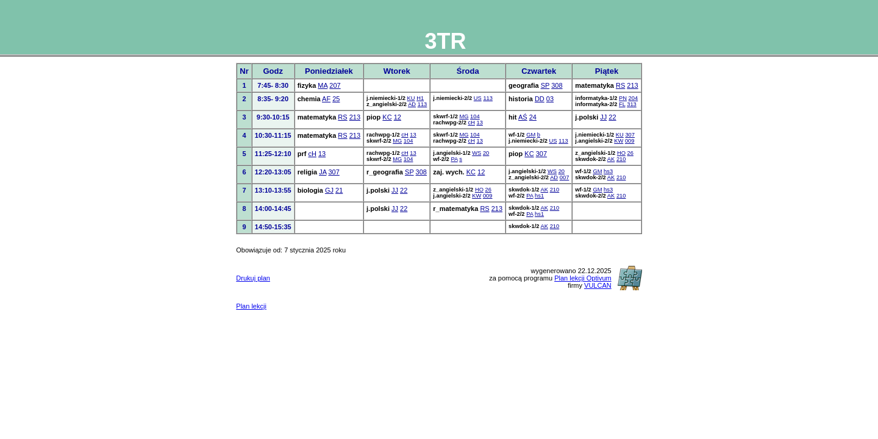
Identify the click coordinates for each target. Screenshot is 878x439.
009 (630, 141)
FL (622, 104)
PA (454, 159)
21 (339, 190)
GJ (329, 190)
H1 (420, 98)
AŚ (522, 117)
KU (411, 98)
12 (397, 117)
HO (621, 153)
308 (556, 85)
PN (623, 98)
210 (621, 159)
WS (476, 153)
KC (386, 117)
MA (322, 85)
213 (632, 85)
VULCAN (598, 285)
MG (463, 116)
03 (550, 98)
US (478, 98)
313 (632, 104)
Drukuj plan (253, 278)
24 (533, 117)
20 (486, 153)
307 (630, 135)
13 (479, 123)
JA (322, 172)
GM (530, 135)
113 (422, 104)
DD (539, 98)
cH (471, 123)
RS (620, 85)
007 (564, 177)
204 (633, 98)
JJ (603, 117)
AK (611, 159)
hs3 (608, 171)
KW (618, 141)
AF (326, 98)
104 (475, 116)
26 (630, 153)
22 (612, 117)
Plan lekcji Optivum (583, 278)
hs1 (539, 196)
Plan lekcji (251, 306)
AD (412, 104)
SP (545, 85)
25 (336, 98)
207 (334, 85)
